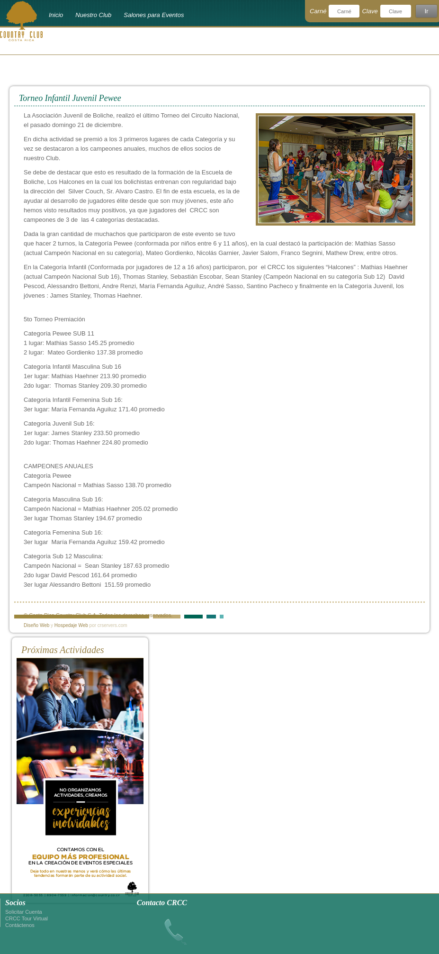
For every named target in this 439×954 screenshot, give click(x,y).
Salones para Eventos (154, 14)
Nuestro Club (93, 14)
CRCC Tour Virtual (26, 918)
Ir (426, 11)
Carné (318, 11)
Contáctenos (20, 925)
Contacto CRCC (162, 903)
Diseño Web (36, 625)
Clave (369, 11)
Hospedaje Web (71, 625)
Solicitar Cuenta (23, 912)
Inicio (56, 14)
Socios (15, 903)
